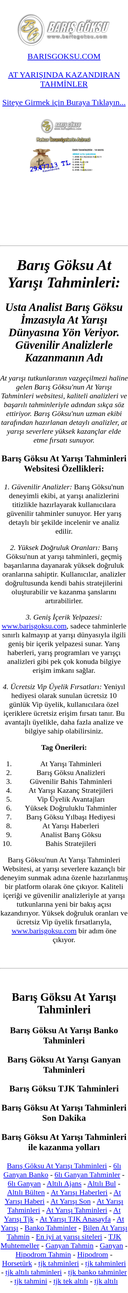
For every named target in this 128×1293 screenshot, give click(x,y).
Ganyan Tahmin (69, 1245)
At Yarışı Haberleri (79, 1192)
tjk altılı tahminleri (33, 1272)
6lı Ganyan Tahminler (87, 1174)
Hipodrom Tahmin (43, 1254)
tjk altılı (106, 1281)
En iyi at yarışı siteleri (69, 1236)
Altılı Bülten (26, 1192)
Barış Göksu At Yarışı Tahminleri (57, 1165)
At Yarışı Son (71, 1201)
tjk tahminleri (58, 1263)
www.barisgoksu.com (34, 626)
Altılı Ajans (64, 1183)
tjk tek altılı (71, 1281)
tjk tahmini (30, 1281)
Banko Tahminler (51, 1227)
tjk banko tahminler (97, 1272)
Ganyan (111, 1245)
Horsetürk (17, 1263)
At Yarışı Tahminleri (77, 1210)
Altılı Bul (101, 1183)
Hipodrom (92, 1254)
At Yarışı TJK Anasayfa (75, 1219)
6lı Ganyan (24, 1183)
